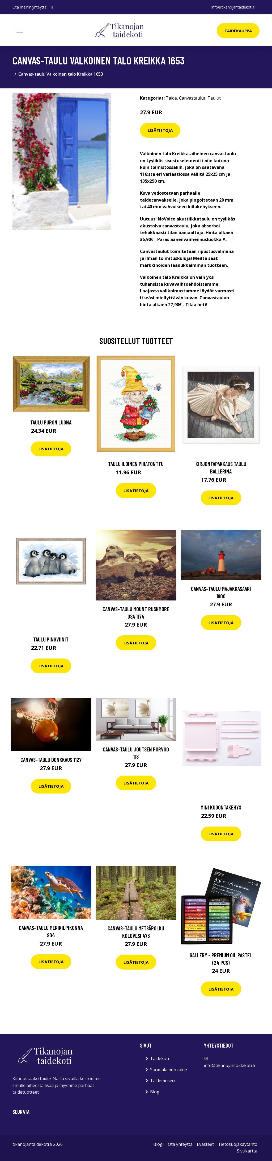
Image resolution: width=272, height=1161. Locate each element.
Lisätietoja (160, 130)
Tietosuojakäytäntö (237, 1144)
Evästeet (205, 1144)
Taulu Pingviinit (51, 639)
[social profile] (52, 7)
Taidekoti (159, 1058)
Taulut (214, 98)
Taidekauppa (238, 30)
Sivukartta (247, 1151)
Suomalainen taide (168, 1070)
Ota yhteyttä (180, 1144)
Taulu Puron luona (50, 422)
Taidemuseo (162, 1081)
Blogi (155, 1092)
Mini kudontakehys (221, 807)
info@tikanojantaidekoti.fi (233, 7)
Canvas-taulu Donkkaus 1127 (51, 759)
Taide (171, 98)
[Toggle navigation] (19, 30)
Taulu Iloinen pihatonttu (136, 463)
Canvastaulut (192, 98)
